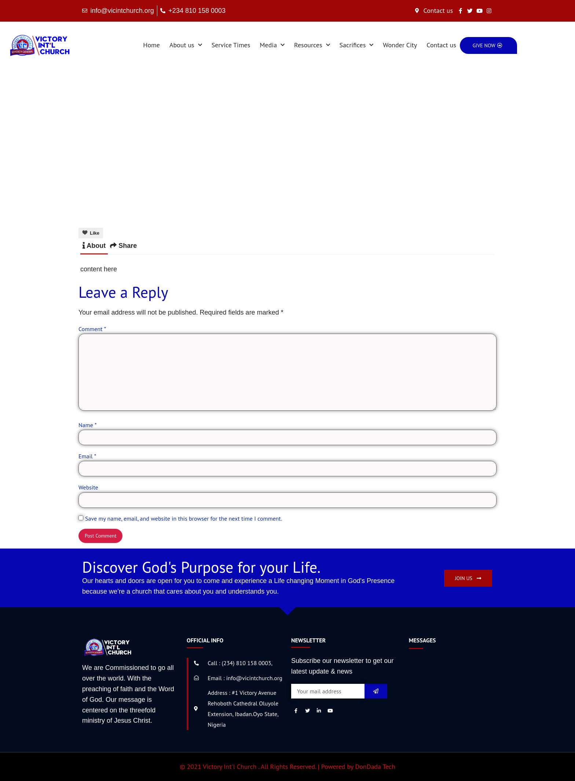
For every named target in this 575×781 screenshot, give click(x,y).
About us (185, 45)
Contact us (441, 45)
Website (88, 487)
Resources (312, 45)
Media (272, 45)
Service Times (231, 45)
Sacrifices (357, 45)
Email (87, 456)
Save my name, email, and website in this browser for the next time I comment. (183, 518)
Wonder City (400, 45)
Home (151, 45)
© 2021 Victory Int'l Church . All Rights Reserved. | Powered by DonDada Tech (287, 766)
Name (87, 425)
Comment (92, 329)
